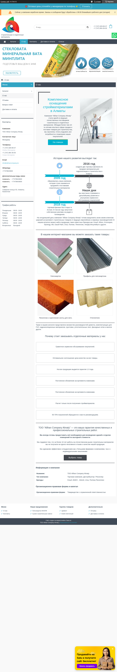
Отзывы (5, 100)
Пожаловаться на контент (68, 522)
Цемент (64, 511)
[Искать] (87, 27)
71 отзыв (97, 1)
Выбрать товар (75, 458)
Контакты (33, 42)
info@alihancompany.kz (10, 163)
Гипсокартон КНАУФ (39, 511)
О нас (23, 42)
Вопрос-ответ (7, 105)
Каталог (13, 42)
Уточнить (86, 6)
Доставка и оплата (48, 42)
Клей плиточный (67, 514)
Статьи (61, 42)
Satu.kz (68, 520)
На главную (58, 142)
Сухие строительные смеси (42, 514)
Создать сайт (5, 1)
